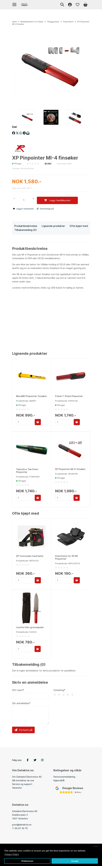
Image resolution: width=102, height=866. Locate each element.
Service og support (22, 784)
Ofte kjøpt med (79, 225)
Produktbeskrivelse (25, 225)
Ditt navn (17, 690)
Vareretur (17, 787)
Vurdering (58, 690)
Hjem (14, 21)
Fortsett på (23, 730)
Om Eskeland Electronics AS (27, 776)
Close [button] (96, 846)
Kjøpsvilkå (58, 780)
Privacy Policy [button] (12, 854)
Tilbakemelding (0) (25, 229)
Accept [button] (74, 861)
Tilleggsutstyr (53, 21)
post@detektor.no (22, 824)
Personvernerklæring (64, 776)
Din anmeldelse (20, 703)
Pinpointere (68, 21)
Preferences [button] (27, 861)
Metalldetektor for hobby (31, 21)
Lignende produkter (53, 225)
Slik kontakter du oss (23, 780)
